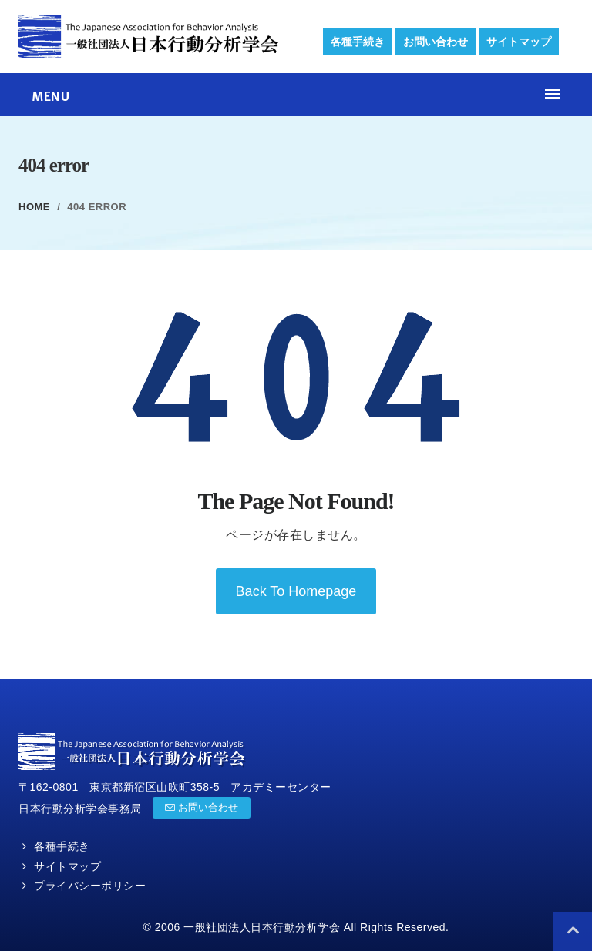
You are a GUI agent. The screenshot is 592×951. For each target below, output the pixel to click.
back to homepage (296, 591)
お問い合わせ (435, 41)
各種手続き (358, 41)
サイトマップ (518, 41)
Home (34, 207)
